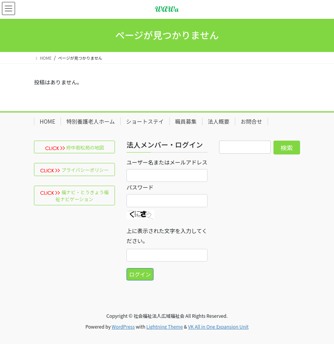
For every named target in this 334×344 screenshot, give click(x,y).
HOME (47, 121)
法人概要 (218, 121)
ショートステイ (145, 121)
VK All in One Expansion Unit (218, 326)
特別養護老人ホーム (90, 121)
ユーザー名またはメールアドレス (167, 162)
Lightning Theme (164, 326)
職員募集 (186, 121)
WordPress (123, 326)
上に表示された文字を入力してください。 (167, 236)
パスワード (140, 187)
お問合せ (251, 121)
